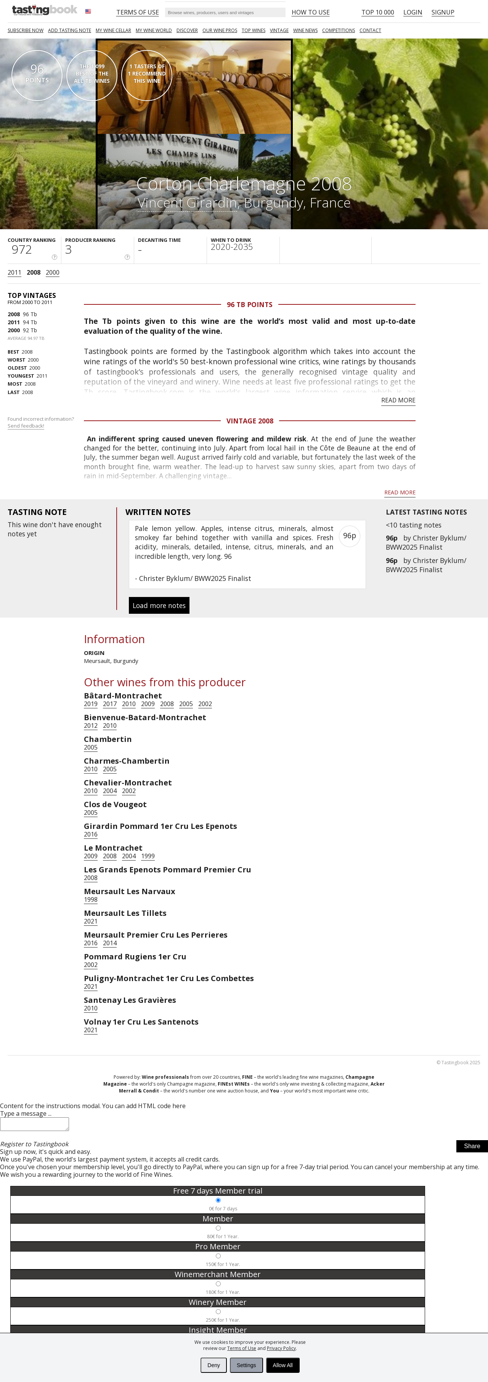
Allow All (283, 1365)
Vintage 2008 (249, 420)
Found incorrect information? (41, 422)
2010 (129, 704)
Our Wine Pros (219, 30)
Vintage (279, 30)
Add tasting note (69, 30)
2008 (33, 272)
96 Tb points (250, 304)
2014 (110, 943)
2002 (205, 704)
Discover (187, 30)
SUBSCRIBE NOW (25, 30)
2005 (186, 704)
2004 (110, 791)
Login (412, 12)
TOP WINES (253, 30)
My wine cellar (113, 30)
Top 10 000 (377, 12)
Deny (213, 1365)
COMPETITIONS (338, 30)
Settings (246, 1365)
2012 (91, 725)
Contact (370, 30)
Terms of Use (241, 1348)
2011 (14, 272)
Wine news (305, 30)
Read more (398, 400)
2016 (91, 834)
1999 (148, 856)
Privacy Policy (281, 1348)
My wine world (154, 30)
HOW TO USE (311, 12)
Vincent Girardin (187, 202)
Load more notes (159, 605)
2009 (148, 704)
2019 (91, 704)
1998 (91, 899)
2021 (91, 921)
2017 (110, 704)
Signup (443, 12)
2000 (52, 272)
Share (472, 1148)
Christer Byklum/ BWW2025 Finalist (426, 542)
